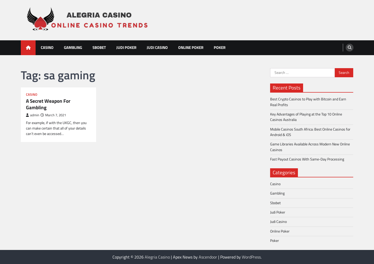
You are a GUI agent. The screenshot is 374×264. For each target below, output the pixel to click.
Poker (219, 47)
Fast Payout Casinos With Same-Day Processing (307, 159)
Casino (47, 47)
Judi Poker (126, 47)
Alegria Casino (157, 257)
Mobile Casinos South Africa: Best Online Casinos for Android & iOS (310, 132)
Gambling (73, 47)
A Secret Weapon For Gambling (48, 104)
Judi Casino (157, 47)
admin (32, 115)
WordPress (251, 257)
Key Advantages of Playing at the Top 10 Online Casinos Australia (306, 117)
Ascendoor (208, 257)
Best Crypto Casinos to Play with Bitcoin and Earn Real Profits (308, 101)
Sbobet (99, 47)
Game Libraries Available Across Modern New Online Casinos (310, 146)
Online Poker (190, 47)
